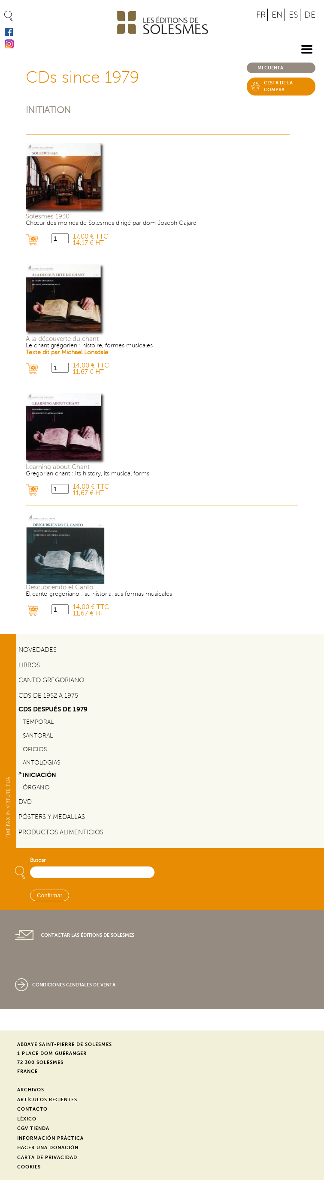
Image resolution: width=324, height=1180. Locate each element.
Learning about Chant (58, 467)
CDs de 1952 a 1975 (48, 695)
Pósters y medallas (51, 816)
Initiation (48, 110)
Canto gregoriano (51, 680)
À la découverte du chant (62, 339)
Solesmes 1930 (48, 216)
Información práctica (50, 1138)
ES (293, 14)
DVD (25, 801)
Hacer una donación (48, 1147)
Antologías (41, 762)
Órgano (36, 787)
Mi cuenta (270, 68)
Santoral (38, 735)
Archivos (30, 1089)
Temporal (38, 722)
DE (309, 14)
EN (277, 14)
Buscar (37, 860)
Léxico (26, 1119)
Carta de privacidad (47, 1157)
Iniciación (39, 775)
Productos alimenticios (60, 832)
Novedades (37, 649)
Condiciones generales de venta (73, 985)
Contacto (32, 1109)
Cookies (29, 1167)
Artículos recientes (47, 1099)
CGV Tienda (33, 1128)
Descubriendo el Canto (59, 587)
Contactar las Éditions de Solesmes (87, 935)
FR (261, 14)
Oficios (35, 749)
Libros (29, 665)
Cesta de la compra (278, 86)
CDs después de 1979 (53, 709)
